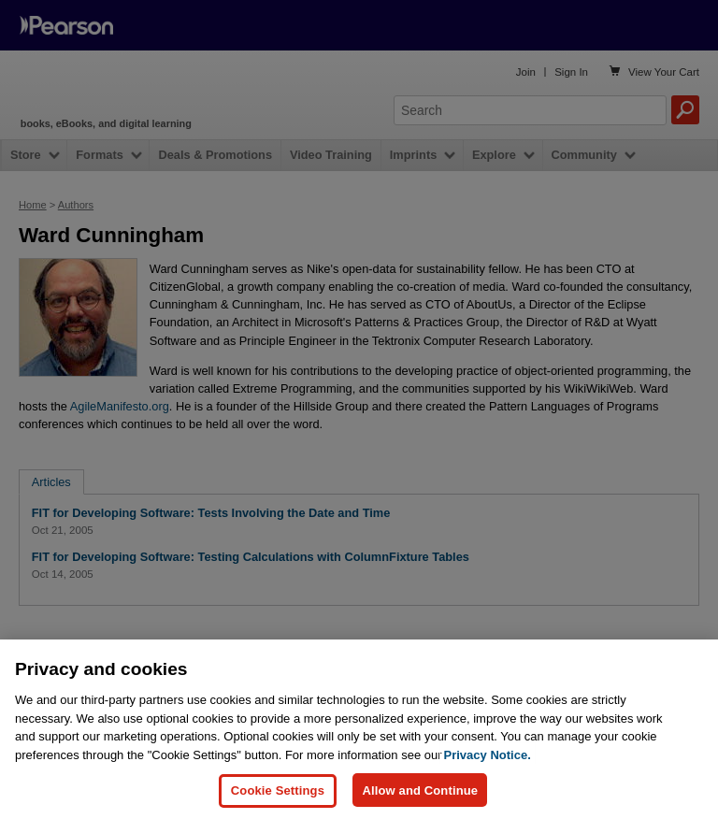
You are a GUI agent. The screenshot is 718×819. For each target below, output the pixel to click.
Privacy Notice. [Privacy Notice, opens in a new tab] (487, 792)
